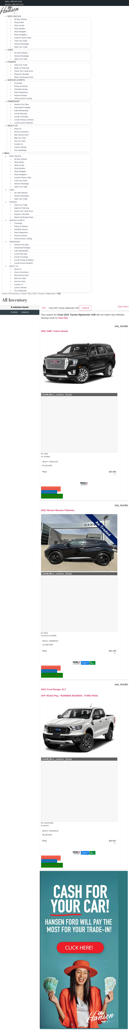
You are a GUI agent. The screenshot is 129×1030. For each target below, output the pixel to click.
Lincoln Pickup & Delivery (24, 120)
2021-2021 (32, 294)
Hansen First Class (21, 104)
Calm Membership (21, 111)
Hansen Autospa (20, 95)
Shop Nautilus (19, 29)
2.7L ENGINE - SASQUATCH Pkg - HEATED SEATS (81, 590)
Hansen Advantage (21, 44)
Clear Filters (123, 307)
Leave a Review (20, 147)
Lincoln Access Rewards (23, 123)
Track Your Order (20, 41)
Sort (44, 308)
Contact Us (18, 144)
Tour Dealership (20, 150)
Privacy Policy (64, 920)
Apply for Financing (21, 68)
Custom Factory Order (22, 38)
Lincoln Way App (20, 114)
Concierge (18, 83)
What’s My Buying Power (23, 217)
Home (4, 294)
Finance (11, 62)
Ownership (13, 101)
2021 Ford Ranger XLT (113, 331)
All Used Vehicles (21, 53)
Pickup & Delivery (21, 86)
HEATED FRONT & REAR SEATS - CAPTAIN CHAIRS (52, 590)
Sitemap (64, 922)
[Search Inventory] (43, 929)
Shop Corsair (19, 25)
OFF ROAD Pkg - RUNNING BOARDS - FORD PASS (112, 340)
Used (10, 50)
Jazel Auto (89, 925)
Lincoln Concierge (21, 117)
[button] (46, 153)
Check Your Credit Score (23, 71)
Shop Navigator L (21, 35)
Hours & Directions (21, 132)
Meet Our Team (20, 138)
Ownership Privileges (22, 107)
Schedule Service (21, 89)
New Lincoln (14, 16)
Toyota (41, 294)
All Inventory (14, 294)
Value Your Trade (20, 47)
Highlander (50, 294)
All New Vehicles (20, 19)
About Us (12, 126)
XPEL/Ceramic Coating (23, 98)
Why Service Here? (21, 135)
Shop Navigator (20, 32)
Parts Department (21, 92)
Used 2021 (63, 318)
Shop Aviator (19, 22)
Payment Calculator (21, 74)
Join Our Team (19, 141)
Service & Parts (16, 80)
